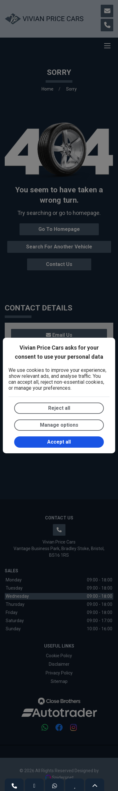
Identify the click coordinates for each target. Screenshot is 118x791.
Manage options (59, 425)
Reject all (59, 408)
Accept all (59, 442)
